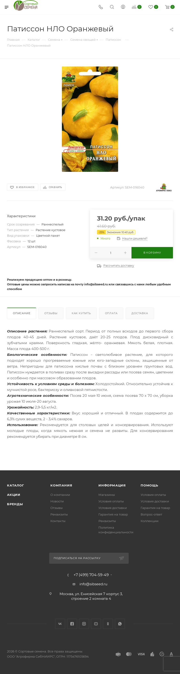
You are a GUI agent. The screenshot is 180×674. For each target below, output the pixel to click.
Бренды (15, 504)
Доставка (139, 313)
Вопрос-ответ (151, 514)
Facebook (72, 624)
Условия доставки (112, 508)
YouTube (96, 624)
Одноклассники (108, 624)
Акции (13, 495)
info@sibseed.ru (93, 584)
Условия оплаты (111, 501)
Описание (21, 313)
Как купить (81, 313)
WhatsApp (120, 624)
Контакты (57, 521)
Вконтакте (60, 624)
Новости (57, 501)
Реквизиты (59, 514)
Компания (61, 485)
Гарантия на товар (113, 514)
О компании (60, 495)
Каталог (15, 485)
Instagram (84, 624)
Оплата (111, 313)
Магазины (106, 495)
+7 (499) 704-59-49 (91, 575)
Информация (112, 485)
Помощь (149, 485)
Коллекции (149, 521)
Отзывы (51, 313)
